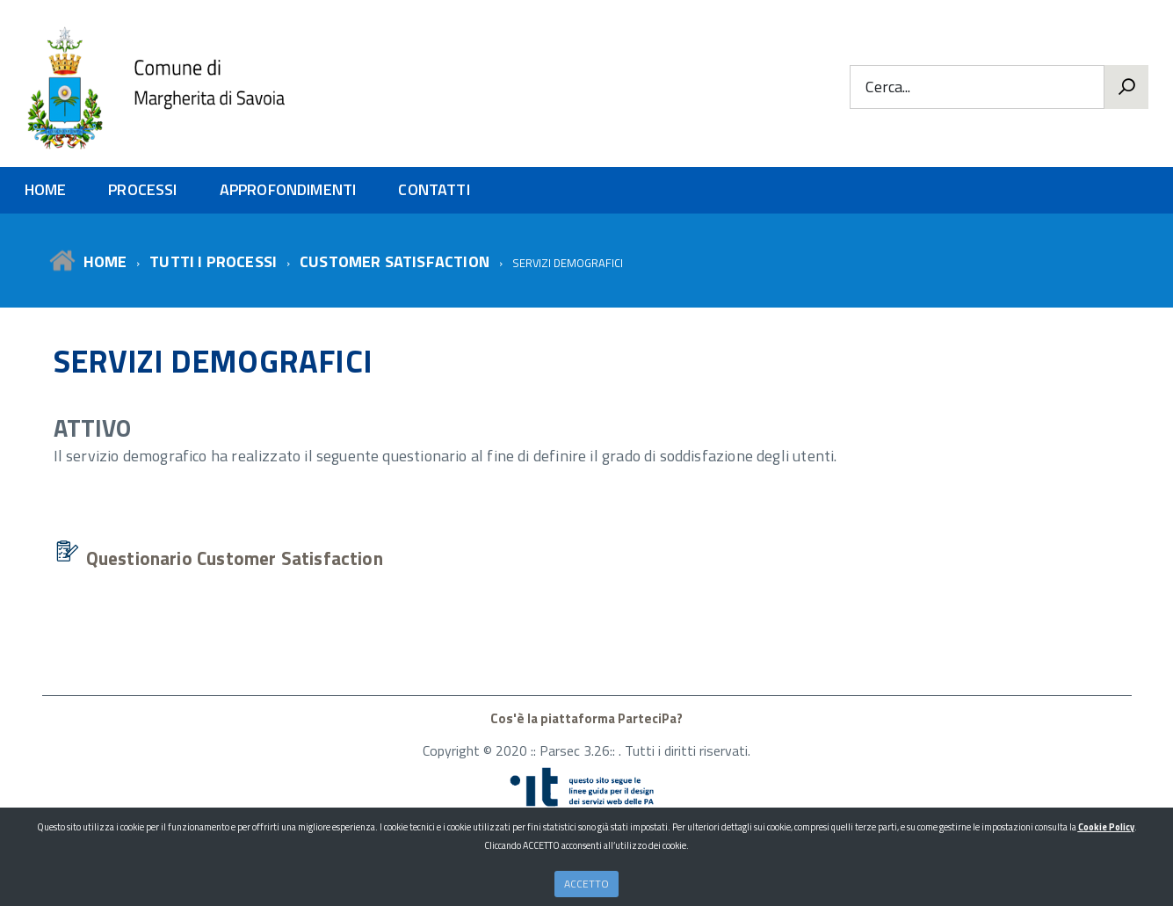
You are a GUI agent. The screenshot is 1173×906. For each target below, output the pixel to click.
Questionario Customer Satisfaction (218, 558)
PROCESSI (142, 189)
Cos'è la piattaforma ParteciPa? (586, 718)
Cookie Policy (1106, 827)
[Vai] (1126, 87)
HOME (46, 189)
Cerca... (887, 87)
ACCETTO (586, 883)
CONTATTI (433, 189)
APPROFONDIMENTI (288, 189)
